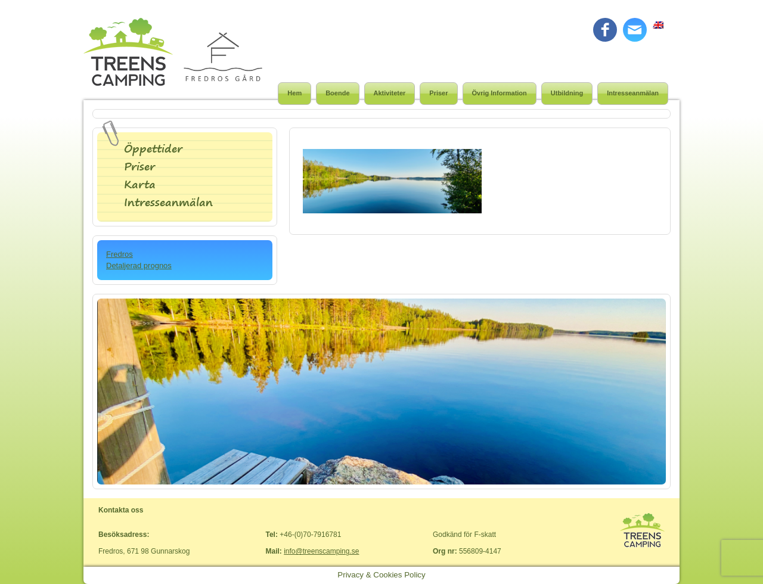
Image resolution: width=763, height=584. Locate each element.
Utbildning (567, 93)
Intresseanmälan (633, 93)
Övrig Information (499, 93)
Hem (294, 93)
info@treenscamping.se (321, 551)
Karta (140, 184)
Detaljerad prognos (139, 265)
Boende (337, 93)
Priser (438, 93)
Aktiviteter (390, 93)
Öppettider (153, 148)
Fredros (119, 254)
